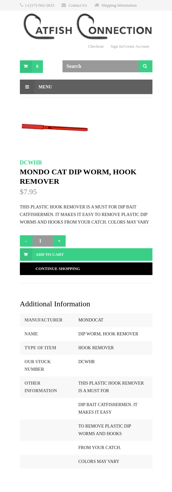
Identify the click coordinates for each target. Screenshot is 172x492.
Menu (36, 87)
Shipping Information (119, 5)
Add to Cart (50, 254)
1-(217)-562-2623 (39, 5)
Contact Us (77, 5)
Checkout (96, 46)
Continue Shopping (58, 268)
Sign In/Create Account (129, 46)
